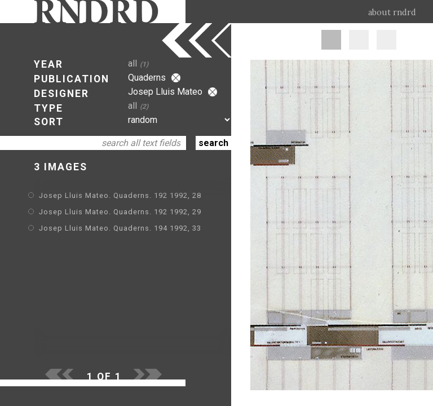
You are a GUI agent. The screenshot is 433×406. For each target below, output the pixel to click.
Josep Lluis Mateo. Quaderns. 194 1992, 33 (120, 228)
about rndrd (392, 12)
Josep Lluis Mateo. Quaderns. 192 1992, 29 (120, 212)
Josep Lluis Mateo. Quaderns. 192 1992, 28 (120, 195)
